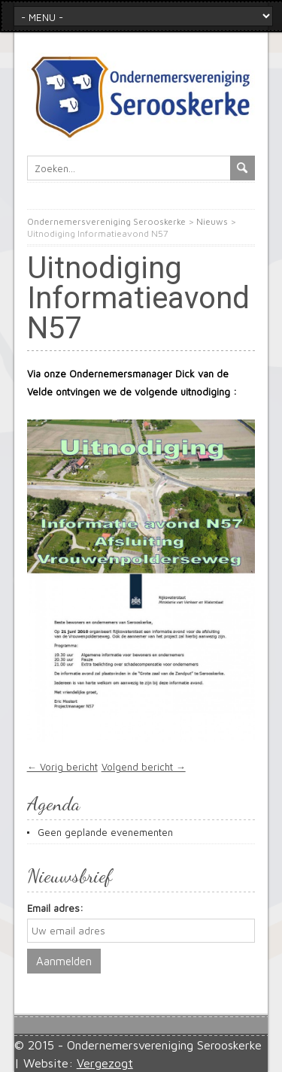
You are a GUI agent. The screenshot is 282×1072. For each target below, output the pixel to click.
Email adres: (55, 908)
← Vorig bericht (62, 767)
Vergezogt (105, 1063)
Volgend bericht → (144, 767)
